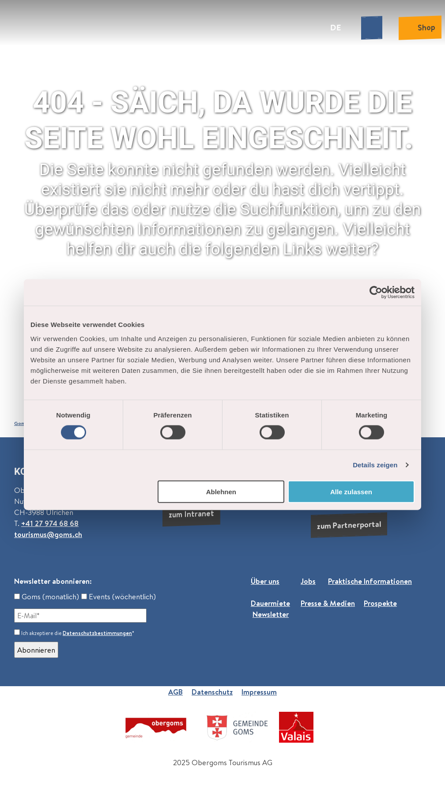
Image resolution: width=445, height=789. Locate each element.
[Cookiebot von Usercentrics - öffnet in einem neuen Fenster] (376, 292)
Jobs (308, 581)
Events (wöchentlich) (118, 596)
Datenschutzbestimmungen (97, 633)
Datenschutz (212, 692)
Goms (21, 423)
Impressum (259, 692)
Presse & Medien (328, 603)
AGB (175, 692)
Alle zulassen (351, 491)
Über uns (265, 581)
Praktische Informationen (370, 581)
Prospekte (380, 603)
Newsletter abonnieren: (53, 581)
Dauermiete (270, 603)
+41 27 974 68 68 (50, 523)
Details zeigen (375, 465)
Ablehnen (221, 491)
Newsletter (271, 614)
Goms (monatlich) (46, 596)
